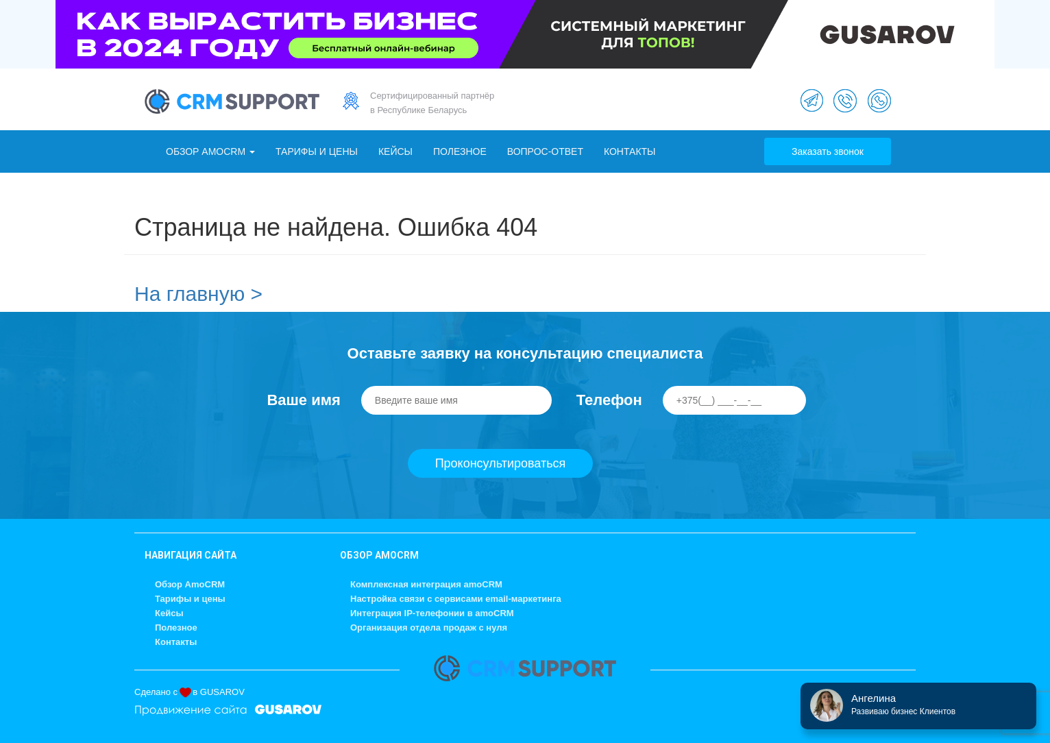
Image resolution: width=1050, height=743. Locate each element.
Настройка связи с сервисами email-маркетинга (455, 599)
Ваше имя (303, 400)
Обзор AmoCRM (210, 151)
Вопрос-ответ (545, 151)
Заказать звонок (828, 151)
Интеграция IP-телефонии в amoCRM (432, 613)
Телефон (609, 400)
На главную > (198, 293)
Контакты (630, 151)
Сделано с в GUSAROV (189, 692)
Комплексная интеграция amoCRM (426, 584)
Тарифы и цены (317, 151)
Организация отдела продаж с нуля (428, 627)
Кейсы (395, 151)
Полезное (460, 151)
